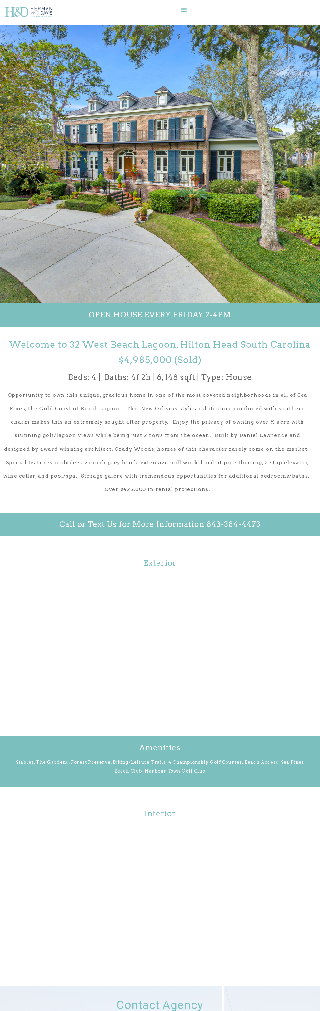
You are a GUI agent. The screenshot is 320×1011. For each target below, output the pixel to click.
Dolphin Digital (233, 997)
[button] (183, 9)
